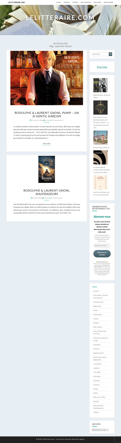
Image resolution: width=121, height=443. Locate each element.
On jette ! (96, 385)
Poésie (95, 393)
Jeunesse (96, 368)
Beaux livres (97, 306)
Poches (95, 389)
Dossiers (96, 323)
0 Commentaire (58, 120)
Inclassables (97, 364)
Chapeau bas (97, 314)
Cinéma (95, 319)
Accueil (58, 2)
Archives (75, 2)
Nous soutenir (108, 2)
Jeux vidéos (97, 372)
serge (47, 120)
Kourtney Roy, (101, 147)
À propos (67, 2)
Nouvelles (96, 381)
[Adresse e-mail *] (102, 245)
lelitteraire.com (16, 2)
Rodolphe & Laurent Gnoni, (47, 114)
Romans (96, 401)
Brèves (95, 310)
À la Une (96, 291)
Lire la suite (47, 143)
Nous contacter (86, 2)
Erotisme (96, 349)
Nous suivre (97, 2)
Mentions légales (78, 439)
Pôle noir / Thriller (99, 397)
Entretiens (96, 345)
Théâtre (96, 412)
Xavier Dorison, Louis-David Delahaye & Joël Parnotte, (101, 122)
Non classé (96, 376)
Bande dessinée (98, 302)
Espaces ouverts (98, 353)
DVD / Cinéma (97, 327)
